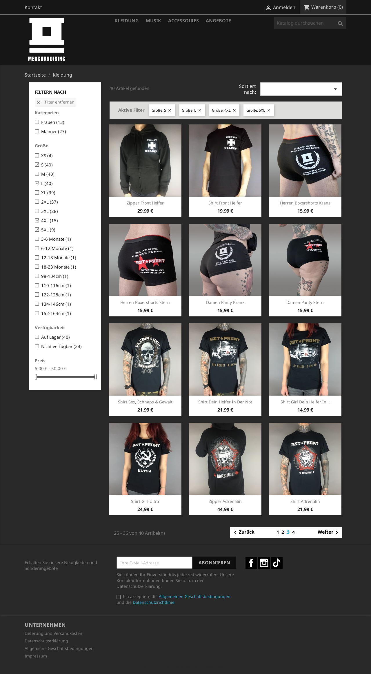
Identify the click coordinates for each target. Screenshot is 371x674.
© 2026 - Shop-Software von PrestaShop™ (185, 666)
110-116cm (56, 285)
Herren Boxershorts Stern (145, 302)
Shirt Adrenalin (305, 501)
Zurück (243, 532)
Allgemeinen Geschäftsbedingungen (194, 596)
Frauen (52, 122)
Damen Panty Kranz (225, 302)
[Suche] (310, 23)
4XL (49, 220)
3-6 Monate (56, 239)
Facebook (251, 563)
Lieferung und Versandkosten (53, 633)
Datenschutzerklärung (46, 641)
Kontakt (33, 7)
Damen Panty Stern (305, 302)
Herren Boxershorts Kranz (305, 203)
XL (48, 192)
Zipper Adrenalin (225, 501)
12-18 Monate (58, 257)
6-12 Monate (57, 248)
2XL (49, 202)
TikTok (277, 563)
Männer (53, 131)
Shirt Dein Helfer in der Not (225, 402)
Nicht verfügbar (61, 346)
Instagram (264, 563)
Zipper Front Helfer (145, 203)
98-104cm (54, 276)
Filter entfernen (55, 102)
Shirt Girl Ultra (145, 501)
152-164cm (56, 313)
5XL (48, 230)
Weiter (329, 532)
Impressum (36, 656)
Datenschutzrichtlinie (153, 602)
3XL (49, 211)
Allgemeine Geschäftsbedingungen (59, 648)
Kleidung (126, 20)
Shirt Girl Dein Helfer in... (305, 402)
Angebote (218, 20)
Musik (153, 20)
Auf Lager (55, 337)
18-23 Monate (58, 267)
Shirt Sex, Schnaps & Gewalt (145, 402)
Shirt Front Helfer (225, 203)
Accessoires (183, 20)
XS (47, 155)
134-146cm (56, 304)
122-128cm (56, 295)
